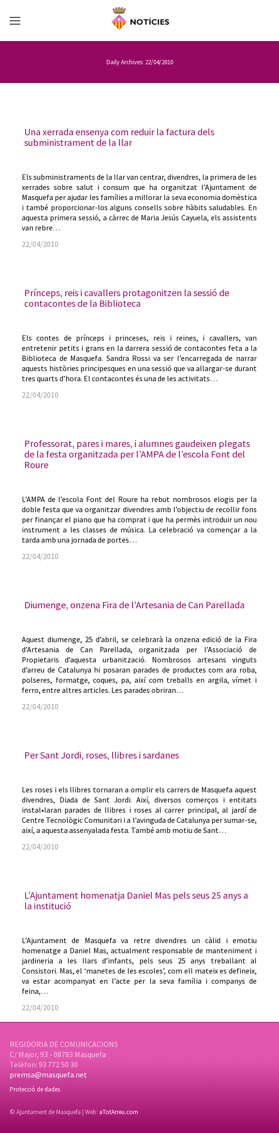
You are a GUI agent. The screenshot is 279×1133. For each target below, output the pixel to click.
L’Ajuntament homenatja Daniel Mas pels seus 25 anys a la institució (136, 900)
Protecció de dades (35, 1089)
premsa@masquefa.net (48, 1074)
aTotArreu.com (118, 1112)
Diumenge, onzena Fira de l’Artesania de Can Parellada (134, 605)
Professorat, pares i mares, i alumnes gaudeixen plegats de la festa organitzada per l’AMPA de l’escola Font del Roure (137, 454)
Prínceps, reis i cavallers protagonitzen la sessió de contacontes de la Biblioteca (126, 298)
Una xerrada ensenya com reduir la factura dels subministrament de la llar (119, 137)
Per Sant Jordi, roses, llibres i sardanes (101, 755)
